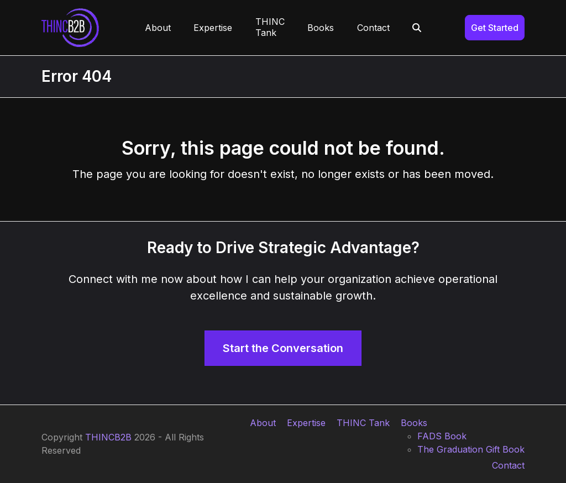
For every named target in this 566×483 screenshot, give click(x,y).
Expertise (306, 422)
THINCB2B (108, 437)
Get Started (494, 27)
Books (414, 422)
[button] (417, 27)
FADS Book (442, 436)
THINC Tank (363, 422)
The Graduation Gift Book (471, 449)
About (263, 422)
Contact (508, 465)
